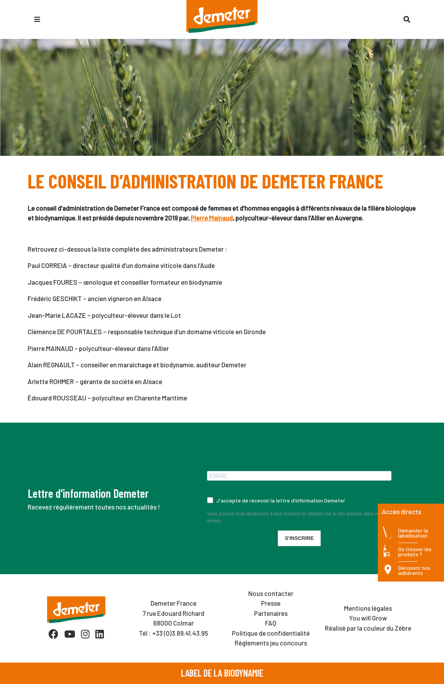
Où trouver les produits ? (415, 552)
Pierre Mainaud (212, 218)
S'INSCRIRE (299, 538)
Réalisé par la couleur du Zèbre (368, 628)
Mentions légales (368, 608)
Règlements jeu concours (271, 643)
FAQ (270, 623)
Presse (271, 603)
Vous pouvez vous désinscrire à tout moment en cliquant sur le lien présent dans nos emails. (294, 517)
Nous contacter (270, 593)
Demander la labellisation (413, 533)
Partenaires (271, 613)
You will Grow (368, 618)
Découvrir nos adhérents (414, 570)
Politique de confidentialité (271, 633)
